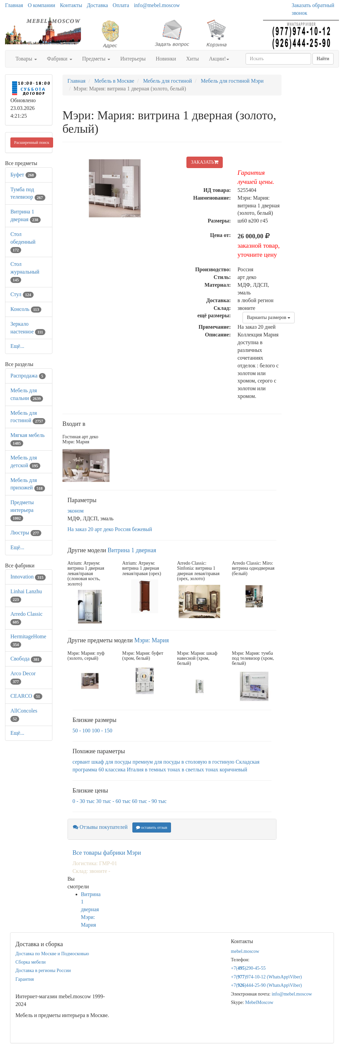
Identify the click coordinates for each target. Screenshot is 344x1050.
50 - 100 (81, 730)
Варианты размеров (268, 317)
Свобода (26, 658)
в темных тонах (162, 769)
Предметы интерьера (22, 510)
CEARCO (26, 696)
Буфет (23, 174)
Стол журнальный (24, 271)
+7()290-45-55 (248, 968)
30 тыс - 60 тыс (113, 801)
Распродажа (28, 375)
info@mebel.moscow (157, 5)
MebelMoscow (259, 1002)
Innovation (28, 576)
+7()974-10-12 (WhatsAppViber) (266, 976)
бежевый (142, 529)
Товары (26, 59)
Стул (22, 294)
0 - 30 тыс (84, 801)
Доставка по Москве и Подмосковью (52, 953)
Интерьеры (132, 59)
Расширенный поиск (31, 142)
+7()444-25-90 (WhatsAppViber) (266, 985)
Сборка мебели (30, 962)
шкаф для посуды (111, 762)
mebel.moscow (245, 951)
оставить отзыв (151, 827)
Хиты (192, 59)
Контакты (71, 5)
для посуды (167, 762)
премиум (143, 762)
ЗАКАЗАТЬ (204, 162)
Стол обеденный (23, 241)
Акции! (219, 59)
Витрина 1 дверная (132, 550)
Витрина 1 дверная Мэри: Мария (91, 909)
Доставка (97, 5)
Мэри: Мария (151, 640)
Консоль (25, 309)
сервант (81, 762)
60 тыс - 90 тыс (149, 801)
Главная (14, 5)
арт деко (104, 529)
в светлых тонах (200, 769)
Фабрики (59, 59)
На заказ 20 (80, 529)
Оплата (121, 5)
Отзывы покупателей (100, 827)
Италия (135, 769)
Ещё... (17, 346)
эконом (76, 511)
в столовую (194, 762)
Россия (123, 529)
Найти (323, 58)
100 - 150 (102, 730)
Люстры (25, 532)
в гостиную (221, 762)
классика (115, 769)
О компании (41, 5)
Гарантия (24, 979)
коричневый (233, 769)
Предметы (96, 59)
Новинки (166, 59)
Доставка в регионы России (43, 970)
